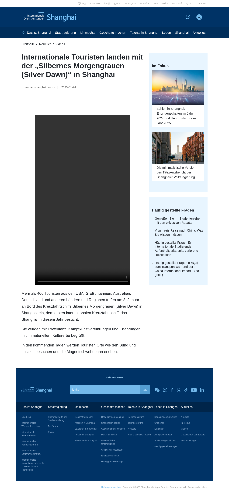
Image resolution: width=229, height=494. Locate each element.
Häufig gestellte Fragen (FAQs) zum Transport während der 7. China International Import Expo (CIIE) (177, 270)
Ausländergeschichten (165, 441)
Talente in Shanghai (144, 33)
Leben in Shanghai (175, 33)
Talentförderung (135, 423)
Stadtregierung (65, 33)
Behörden (53, 426)
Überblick (26, 417)
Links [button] (111, 390)
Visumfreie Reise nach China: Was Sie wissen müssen (179, 233)
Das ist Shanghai (39, 33)
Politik (51, 432)
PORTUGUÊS (161, 3)
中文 (82, 3)
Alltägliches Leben (163, 435)
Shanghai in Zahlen (110, 423)
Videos (61, 44)
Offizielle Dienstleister (111, 450)
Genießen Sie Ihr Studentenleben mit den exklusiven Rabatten (178, 221)
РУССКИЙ (177, 3)
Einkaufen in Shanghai (86, 441)
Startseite (28, 44)
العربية (189, 3)
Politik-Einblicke (109, 435)
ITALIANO (201, 3)
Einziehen (159, 429)
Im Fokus (185, 423)
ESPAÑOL (145, 3)
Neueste (132, 429)
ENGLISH (95, 3)
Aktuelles (199, 33)
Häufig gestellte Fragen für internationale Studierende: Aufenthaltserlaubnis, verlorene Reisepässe (177, 249)
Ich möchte (87, 33)
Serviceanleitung (136, 417)
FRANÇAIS (130, 3)
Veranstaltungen (189, 441)
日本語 (107, 3)
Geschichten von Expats (193, 435)
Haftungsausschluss (111, 487)
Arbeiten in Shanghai (85, 423)
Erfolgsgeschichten (110, 456)
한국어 (117, 3)
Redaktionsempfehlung (112, 417)
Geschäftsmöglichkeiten (113, 429)
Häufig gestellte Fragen (112, 462)
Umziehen (159, 423)
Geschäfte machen (112, 33)
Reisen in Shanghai (84, 435)
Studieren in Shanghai (86, 429)
